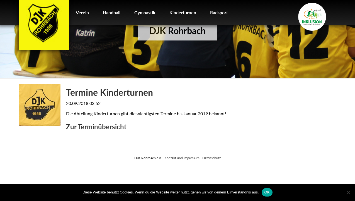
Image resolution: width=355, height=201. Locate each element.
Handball (111, 12)
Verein (82, 12)
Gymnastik (144, 12)
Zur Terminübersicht (96, 127)
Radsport (219, 12)
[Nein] (348, 192)
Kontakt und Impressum (182, 158)
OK (267, 192)
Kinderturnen (182, 12)
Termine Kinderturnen (109, 92)
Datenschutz (211, 158)
